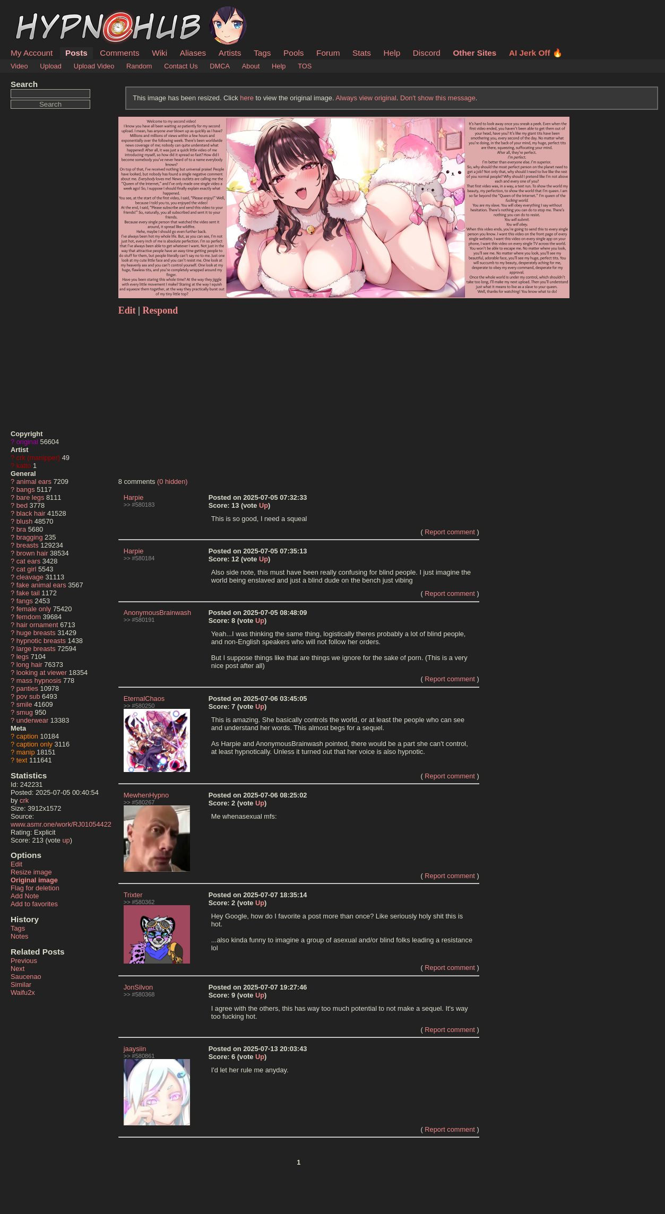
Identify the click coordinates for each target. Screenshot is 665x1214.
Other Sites (474, 52)
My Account (32, 52)
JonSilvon (138, 987)
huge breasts (36, 633)
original (27, 442)
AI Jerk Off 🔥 (536, 52)
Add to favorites (34, 904)
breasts (27, 545)
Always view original (365, 98)
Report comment (450, 532)
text (22, 760)
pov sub (28, 696)
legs (22, 657)
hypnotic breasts (41, 641)
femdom (28, 617)
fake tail (28, 593)
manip (25, 752)
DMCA (220, 66)
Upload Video (94, 66)
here (247, 98)
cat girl (26, 569)
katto (23, 466)
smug (24, 712)
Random (139, 66)
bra (21, 529)
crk (24, 800)
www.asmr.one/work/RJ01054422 (61, 824)
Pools (293, 52)
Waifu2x (23, 992)
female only (33, 609)
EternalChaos (144, 699)
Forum (328, 52)
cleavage (30, 577)
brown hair (32, 553)
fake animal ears (41, 585)
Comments (119, 52)
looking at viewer (41, 673)
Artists (230, 52)
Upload (51, 66)
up (66, 840)
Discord (427, 52)
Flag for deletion (35, 888)
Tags (262, 52)
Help (392, 52)
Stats (361, 52)
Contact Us (180, 66)
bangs (25, 489)
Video (19, 66)
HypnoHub (40, 12)
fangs (24, 601)
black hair (31, 513)
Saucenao (26, 977)
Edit (16, 864)
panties (27, 688)
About (251, 66)
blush (24, 521)
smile (24, 704)
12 (235, 559)
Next (17, 969)
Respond (160, 310)
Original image (34, 880)
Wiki (159, 52)
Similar (21, 984)
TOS (305, 66)
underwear (32, 720)
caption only (34, 744)
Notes (19, 936)
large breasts (36, 649)
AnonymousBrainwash (157, 613)
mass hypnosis (39, 680)
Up (263, 505)
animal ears (33, 481)
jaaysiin (135, 1049)
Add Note (25, 896)
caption (27, 736)
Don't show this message (438, 98)
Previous (24, 961)
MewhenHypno (146, 795)
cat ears (28, 561)
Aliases (193, 52)
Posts (76, 52)
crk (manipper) (38, 458)
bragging (29, 537)
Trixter (133, 895)
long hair (29, 665)
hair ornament (37, 625)
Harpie (134, 497)
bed (22, 505)
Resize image (31, 872)
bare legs (30, 497)
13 (235, 505)
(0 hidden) (172, 481)
